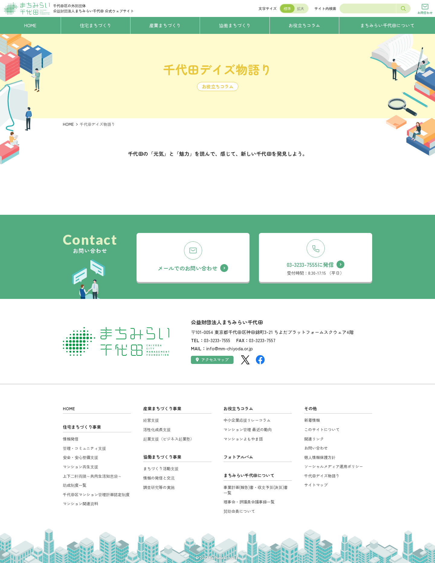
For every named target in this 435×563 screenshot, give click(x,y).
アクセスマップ (212, 359)
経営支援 (151, 420)
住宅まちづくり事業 (82, 427)
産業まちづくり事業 (162, 408)
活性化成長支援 (157, 429)
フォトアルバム (238, 457)
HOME (68, 124)
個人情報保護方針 (320, 457)
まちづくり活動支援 (161, 468)
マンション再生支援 (80, 467)
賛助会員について (239, 511)
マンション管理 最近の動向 (248, 429)
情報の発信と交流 (159, 478)
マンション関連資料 (80, 503)
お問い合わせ (316, 448)
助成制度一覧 (74, 485)
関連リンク (314, 439)
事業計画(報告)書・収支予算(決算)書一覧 (256, 490)
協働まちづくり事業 (162, 457)
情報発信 (71, 439)
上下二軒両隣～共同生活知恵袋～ (92, 476)
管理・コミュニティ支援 (84, 448)
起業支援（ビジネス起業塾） (168, 439)
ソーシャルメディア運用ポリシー (333, 466)
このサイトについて (322, 429)
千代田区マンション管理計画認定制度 (96, 494)
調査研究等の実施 (159, 487)
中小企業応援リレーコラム (247, 420)
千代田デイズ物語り (322, 476)
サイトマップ (316, 485)
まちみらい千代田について (249, 475)
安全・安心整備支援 (80, 457)
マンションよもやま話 (243, 439)
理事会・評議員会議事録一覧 (249, 502)
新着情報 (312, 420)
